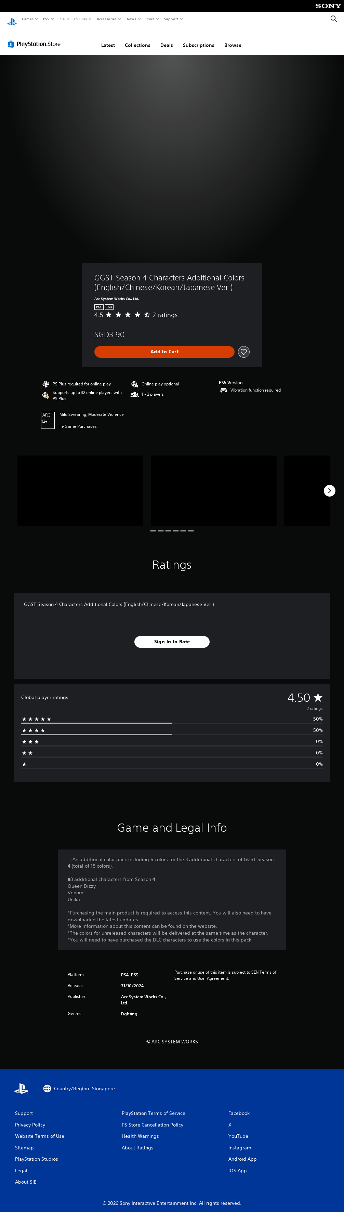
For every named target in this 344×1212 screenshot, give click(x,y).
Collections (137, 39)
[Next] (329, 484)
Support (171, 18)
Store (150, 18)
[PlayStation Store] (35, 37)
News (131, 18)
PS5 (46, 18)
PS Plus (80, 18)
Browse (232, 39)
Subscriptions (198, 39)
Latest (108, 39)
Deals (166, 39)
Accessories (106, 18)
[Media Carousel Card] (80, 484)
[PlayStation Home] (12, 19)
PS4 (61, 18)
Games (27, 18)
